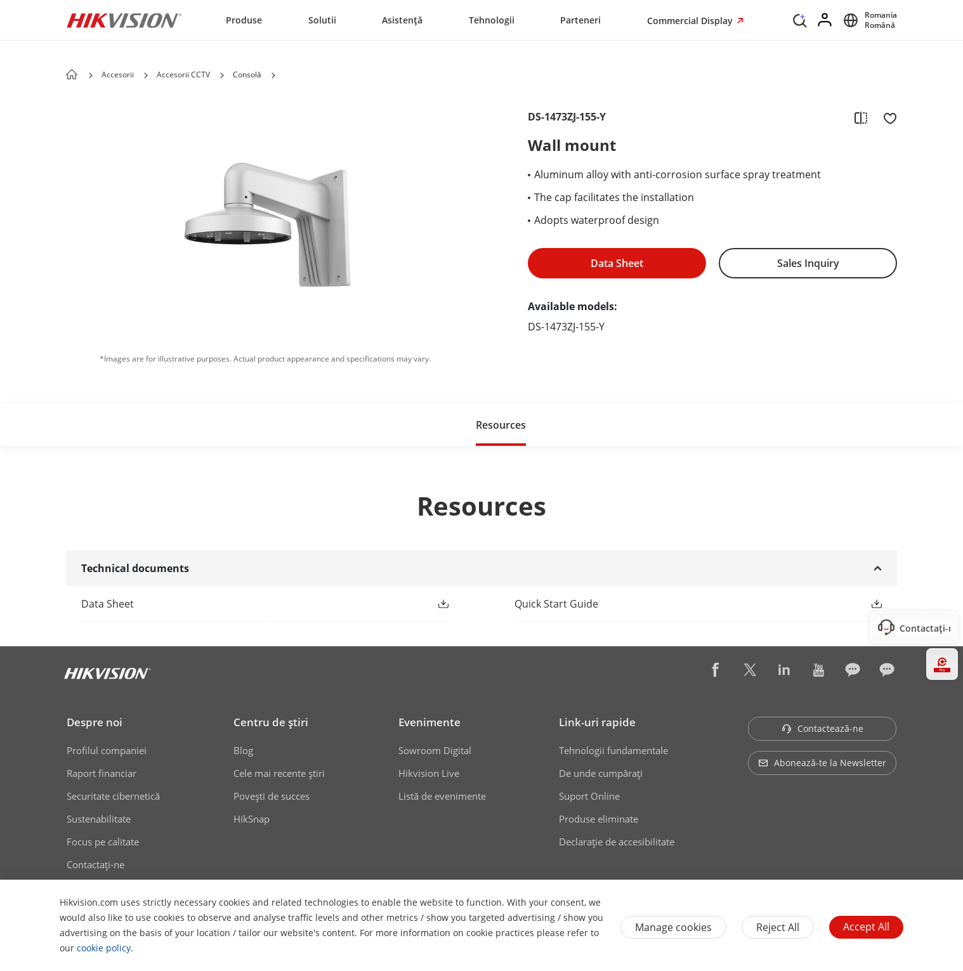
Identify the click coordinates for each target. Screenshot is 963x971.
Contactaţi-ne (95, 864)
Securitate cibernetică (113, 796)
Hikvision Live (428, 773)
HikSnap (251, 818)
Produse (244, 20)
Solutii (322, 20)
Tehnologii (491, 20)
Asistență (402, 20)
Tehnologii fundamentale (613, 750)
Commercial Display (691, 21)
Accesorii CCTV (183, 74)
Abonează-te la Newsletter (822, 763)
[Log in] (825, 20)
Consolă (247, 74)
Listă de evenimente (442, 796)
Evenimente (429, 722)
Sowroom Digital (434, 750)
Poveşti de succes (271, 796)
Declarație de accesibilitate (616, 841)
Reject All (777, 927)
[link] (244, 604)
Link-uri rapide (597, 722)
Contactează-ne (822, 728)
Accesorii (118, 74)
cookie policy (104, 948)
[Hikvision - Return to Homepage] (124, 20)
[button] (146, 75)
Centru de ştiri (270, 722)
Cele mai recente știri (279, 773)
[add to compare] (860, 117)
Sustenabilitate (99, 818)
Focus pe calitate (103, 841)
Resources (501, 425)
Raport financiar (101, 773)
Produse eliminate (598, 818)
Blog (243, 750)
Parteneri (580, 20)
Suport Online (589, 796)
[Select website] (868, 20)
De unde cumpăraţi (601, 773)
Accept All (866, 927)
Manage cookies (673, 927)
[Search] (800, 19)
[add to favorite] (886, 117)
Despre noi (94, 722)
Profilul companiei (107, 750)
